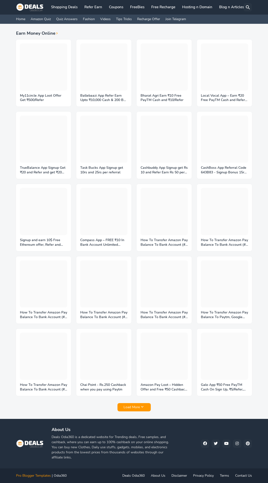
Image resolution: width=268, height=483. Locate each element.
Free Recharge (163, 7)
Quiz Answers (67, 19)
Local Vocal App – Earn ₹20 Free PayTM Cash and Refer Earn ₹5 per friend (223, 98)
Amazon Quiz (41, 19)
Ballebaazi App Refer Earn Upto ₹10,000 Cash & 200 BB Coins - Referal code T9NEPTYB (103, 98)
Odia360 (60, 475)
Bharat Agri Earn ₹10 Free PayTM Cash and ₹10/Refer (162, 97)
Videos (105, 19)
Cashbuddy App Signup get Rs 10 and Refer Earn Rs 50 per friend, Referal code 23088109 (164, 170)
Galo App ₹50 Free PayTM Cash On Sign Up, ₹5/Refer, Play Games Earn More (222, 387)
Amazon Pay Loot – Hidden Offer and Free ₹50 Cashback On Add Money (164, 387)
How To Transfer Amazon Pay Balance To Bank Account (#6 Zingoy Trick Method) (224, 242)
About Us (158, 475)
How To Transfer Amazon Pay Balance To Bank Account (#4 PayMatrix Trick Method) (103, 315)
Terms (224, 475)
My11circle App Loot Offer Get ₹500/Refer (40, 97)
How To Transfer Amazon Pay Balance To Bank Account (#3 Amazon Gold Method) (164, 315)
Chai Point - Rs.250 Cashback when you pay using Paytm (103, 387)
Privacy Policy (203, 475)
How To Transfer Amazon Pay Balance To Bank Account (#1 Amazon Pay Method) (43, 387)
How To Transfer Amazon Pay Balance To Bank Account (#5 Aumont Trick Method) (43, 315)
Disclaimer (179, 475)
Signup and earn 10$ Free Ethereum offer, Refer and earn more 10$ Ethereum (40, 242)
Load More (132, 407)
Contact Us (243, 475)
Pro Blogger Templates (33, 475)
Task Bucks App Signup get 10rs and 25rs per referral (101, 170)
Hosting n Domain (197, 7)
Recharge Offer (148, 19)
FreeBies (137, 7)
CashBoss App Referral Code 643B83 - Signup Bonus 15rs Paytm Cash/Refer (223, 170)
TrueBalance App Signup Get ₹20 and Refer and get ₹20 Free (42, 170)
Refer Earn (93, 7)
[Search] (248, 7)
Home (20, 19)
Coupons (116, 7)
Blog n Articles (231, 7)
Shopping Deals (64, 7)
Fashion (89, 19)
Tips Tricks (124, 19)
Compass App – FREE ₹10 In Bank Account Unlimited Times (102, 242)
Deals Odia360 (133, 475)
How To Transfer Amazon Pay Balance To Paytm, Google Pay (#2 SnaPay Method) (224, 315)
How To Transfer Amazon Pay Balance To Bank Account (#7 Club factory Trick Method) (164, 242)
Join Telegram (175, 19)
